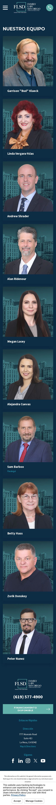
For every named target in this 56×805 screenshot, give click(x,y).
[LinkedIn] (20, 761)
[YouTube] (43, 761)
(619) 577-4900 (28, 697)
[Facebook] (13, 761)
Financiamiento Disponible (32, 709)
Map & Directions (28, 746)
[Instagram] (28, 761)
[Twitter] (35, 761)
